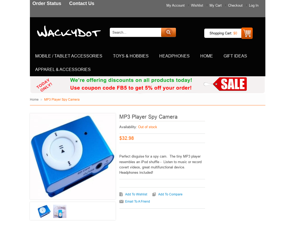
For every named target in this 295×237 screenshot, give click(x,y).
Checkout (235, 5)
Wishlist (197, 5)
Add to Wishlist (136, 194)
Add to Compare (170, 194)
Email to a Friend (137, 201)
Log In (253, 5)
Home (34, 99)
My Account (175, 5)
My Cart (216, 5)
